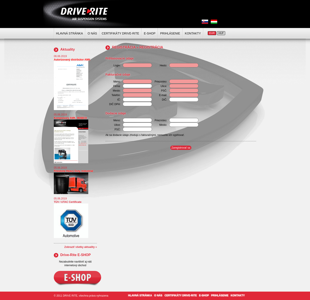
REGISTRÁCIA (124, 47)
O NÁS (92, 33)
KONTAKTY (193, 33)
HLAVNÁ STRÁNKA (69, 33)
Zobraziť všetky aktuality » (80, 247)
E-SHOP (149, 33)
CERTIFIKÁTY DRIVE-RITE (120, 33)
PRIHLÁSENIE (170, 33)
